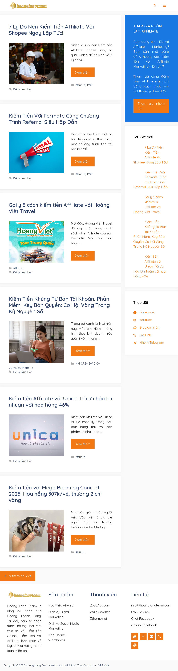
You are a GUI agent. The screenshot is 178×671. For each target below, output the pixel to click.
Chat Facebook (142, 618)
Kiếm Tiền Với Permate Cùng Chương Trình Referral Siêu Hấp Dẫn (54, 118)
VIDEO (17, 367)
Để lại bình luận (23, 89)
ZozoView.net (100, 612)
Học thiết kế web (61, 605)
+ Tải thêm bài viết (17, 576)
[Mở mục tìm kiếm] (155, 5)
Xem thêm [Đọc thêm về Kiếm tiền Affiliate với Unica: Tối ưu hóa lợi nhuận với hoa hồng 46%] (82, 444)
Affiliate (80, 85)
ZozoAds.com (100, 605)
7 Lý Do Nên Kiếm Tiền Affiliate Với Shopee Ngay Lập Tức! (51, 29)
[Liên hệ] (151, 636)
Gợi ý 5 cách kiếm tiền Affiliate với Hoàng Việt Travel (59, 208)
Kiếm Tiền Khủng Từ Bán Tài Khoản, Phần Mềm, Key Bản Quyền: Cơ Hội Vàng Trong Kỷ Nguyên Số (59, 305)
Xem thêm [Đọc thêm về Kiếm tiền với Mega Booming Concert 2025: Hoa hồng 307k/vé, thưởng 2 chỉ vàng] (82, 540)
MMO (89, 85)
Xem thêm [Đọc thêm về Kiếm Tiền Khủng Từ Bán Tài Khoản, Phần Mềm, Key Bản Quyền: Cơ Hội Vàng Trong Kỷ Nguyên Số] (82, 351)
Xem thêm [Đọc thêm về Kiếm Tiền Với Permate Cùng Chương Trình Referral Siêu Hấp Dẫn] (82, 161)
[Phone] (159, 636)
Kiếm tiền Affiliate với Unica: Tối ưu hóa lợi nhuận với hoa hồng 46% (60, 401)
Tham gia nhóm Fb (151, 106)
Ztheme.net (98, 618)
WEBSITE (27, 367)
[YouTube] (134, 636)
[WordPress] (134, 645)
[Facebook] (143, 636)
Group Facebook (144, 625)
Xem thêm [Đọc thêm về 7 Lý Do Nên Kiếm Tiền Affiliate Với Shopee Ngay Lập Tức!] (82, 72)
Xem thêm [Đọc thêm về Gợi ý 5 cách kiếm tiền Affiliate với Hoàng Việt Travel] (82, 256)
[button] (164, 5)
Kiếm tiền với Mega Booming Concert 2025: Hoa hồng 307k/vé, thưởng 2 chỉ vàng (55, 493)
